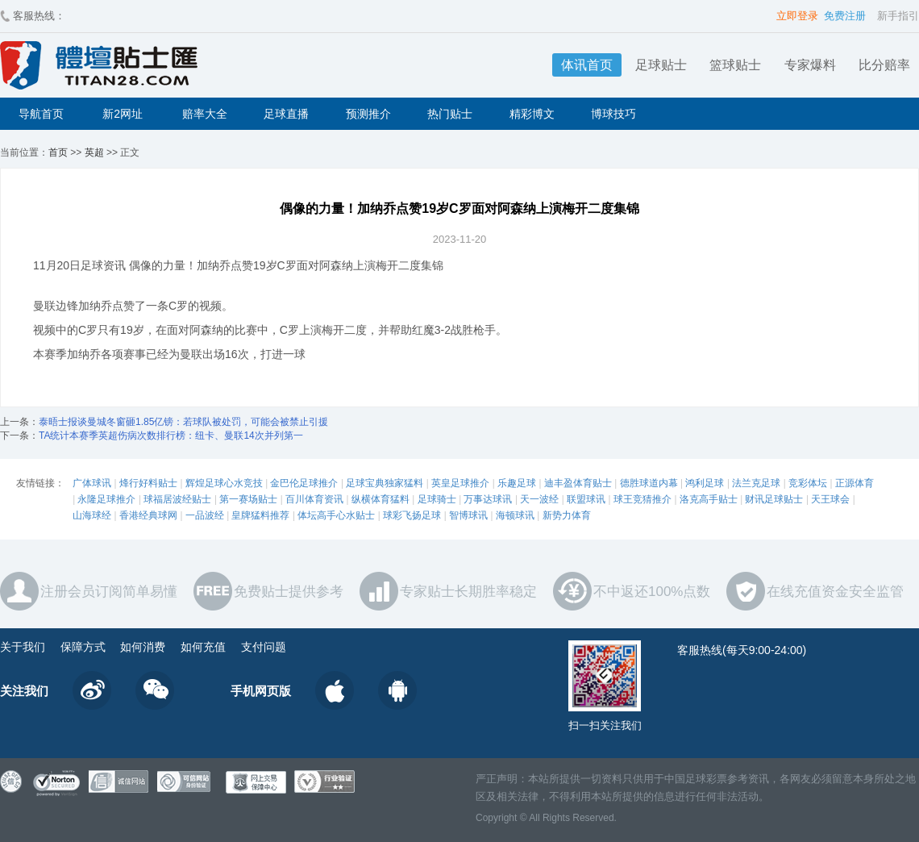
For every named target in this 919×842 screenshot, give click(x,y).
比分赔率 (884, 65)
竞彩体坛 (807, 483)
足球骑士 (437, 499)
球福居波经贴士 (177, 499)
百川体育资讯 (314, 499)
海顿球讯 (515, 515)
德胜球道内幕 (649, 483)
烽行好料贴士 (148, 483)
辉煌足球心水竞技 (224, 483)
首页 (58, 152)
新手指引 (898, 16)
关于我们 (22, 646)
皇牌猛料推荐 (260, 515)
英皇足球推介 (460, 483)
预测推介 (368, 113)
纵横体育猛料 (380, 499)
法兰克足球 (756, 483)
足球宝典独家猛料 (384, 483)
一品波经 (204, 515)
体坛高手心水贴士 (336, 515)
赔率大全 (204, 113)
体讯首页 (587, 65)
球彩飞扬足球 (412, 515)
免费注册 (845, 16)
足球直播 (286, 113)
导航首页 (41, 113)
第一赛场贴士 (248, 499)
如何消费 (142, 646)
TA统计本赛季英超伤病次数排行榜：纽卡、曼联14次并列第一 (171, 435)
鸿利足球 (704, 483)
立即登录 (797, 16)
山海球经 (92, 515)
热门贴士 (449, 113)
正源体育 (854, 483)
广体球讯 (92, 483)
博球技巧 (613, 113)
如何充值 (203, 646)
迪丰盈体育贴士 (578, 483)
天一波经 (539, 499)
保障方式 (83, 646)
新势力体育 (567, 515)
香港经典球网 (148, 515)
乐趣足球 (516, 483)
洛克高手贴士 (709, 499)
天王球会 (830, 499)
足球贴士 (661, 65)
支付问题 (263, 646)
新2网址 (122, 113)
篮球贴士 (735, 65)
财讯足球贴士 (774, 499)
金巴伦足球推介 (304, 483)
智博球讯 (468, 515)
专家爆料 (810, 65)
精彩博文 (532, 113)
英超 (94, 152)
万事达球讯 (488, 499)
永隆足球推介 (106, 499)
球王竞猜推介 (642, 499)
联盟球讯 (586, 499)
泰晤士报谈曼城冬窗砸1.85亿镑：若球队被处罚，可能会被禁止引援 (183, 421)
